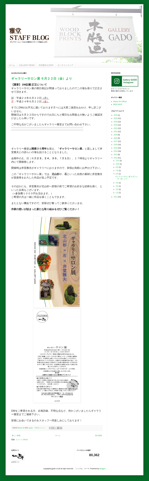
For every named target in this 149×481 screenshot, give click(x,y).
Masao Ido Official (120, 101)
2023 (116, 125)
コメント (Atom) (22, 440)
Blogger (102, 469)
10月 (118, 164)
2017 (116, 141)
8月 (117, 167)
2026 (116, 115)
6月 (117, 174)
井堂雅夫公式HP (46, 65)
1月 (117, 193)
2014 (116, 151)
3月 (117, 186)
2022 (116, 128)
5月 (117, 183)
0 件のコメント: (40, 428)
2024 (116, 122)
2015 (116, 148)
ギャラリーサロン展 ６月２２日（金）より (41, 78)
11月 (118, 161)
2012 (116, 158)
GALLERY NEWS (27, 65)
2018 (116, 138)
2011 (116, 197)
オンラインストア (65, 65)
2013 (116, 155)
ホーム (12, 65)
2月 (117, 189)
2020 (116, 135)
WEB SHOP (117, 104)
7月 (117, 171)
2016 (116, 145)
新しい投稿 (16, 435)
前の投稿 (98, 435)
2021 (116, 132)
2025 (116, 118)
